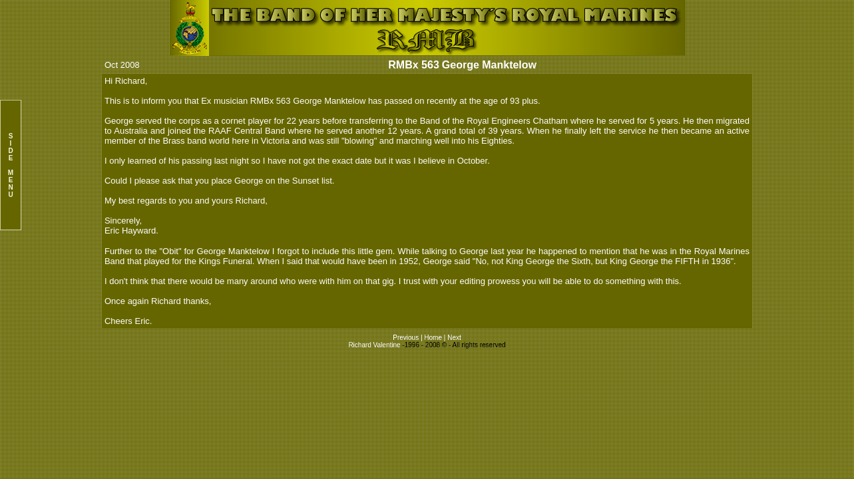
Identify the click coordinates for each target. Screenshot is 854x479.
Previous (407, 337)
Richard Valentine (374, 345)
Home (433, 337)
